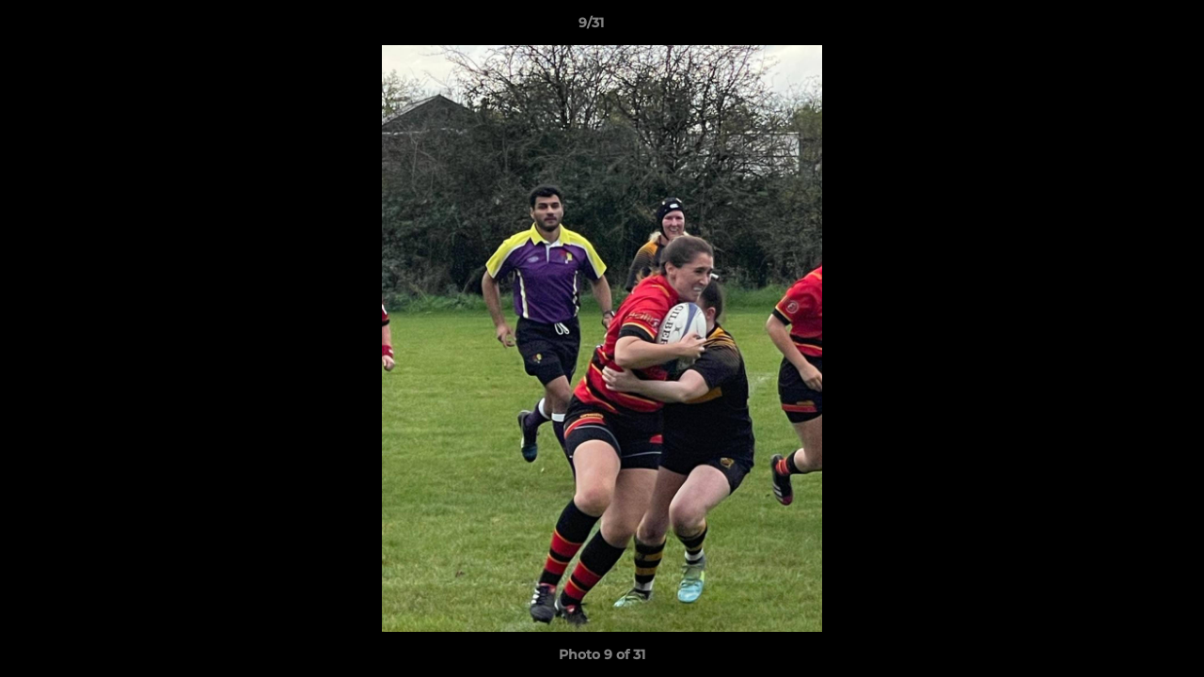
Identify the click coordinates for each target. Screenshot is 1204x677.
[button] (1125, 27)
